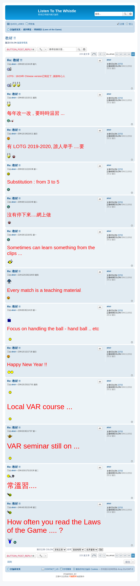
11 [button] (117, 54)
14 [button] (129, 54)
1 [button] (104, 54)
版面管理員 (22, 43)
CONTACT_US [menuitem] (52, 569)
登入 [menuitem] (131, 24)
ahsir (109, 60)
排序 (75, 549)
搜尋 (125, 14)
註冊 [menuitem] (122, 24)
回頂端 (132, 88)
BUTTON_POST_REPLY (19, 49)
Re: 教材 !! (14, 60)
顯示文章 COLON (51, 549)
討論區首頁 (15, 569)
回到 (9, 562)
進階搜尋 (130, 14)
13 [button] (125, 54)
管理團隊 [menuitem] (67, 569)
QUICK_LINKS (17, 24)
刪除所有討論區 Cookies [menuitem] (87, 569)
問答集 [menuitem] (32, 24)
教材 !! (10, 38)
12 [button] (121, 54)
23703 (120, 64)
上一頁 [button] (100, 54)
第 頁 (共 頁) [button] (94, 54)
